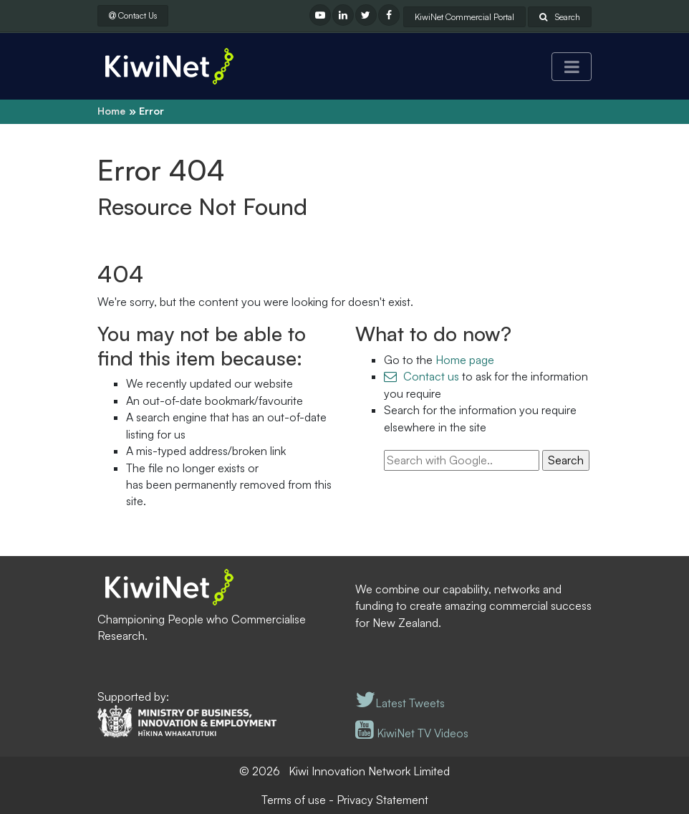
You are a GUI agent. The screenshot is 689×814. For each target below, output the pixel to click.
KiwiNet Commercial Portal (464, 16)
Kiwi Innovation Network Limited (369, 771)
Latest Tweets (400, 703)
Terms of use (293, 800)
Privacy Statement (382, 800)
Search (559, 16)
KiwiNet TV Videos (411, 733)
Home (111, 111)
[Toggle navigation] (571, 66)
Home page (464, 360)
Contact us (431, 376)
